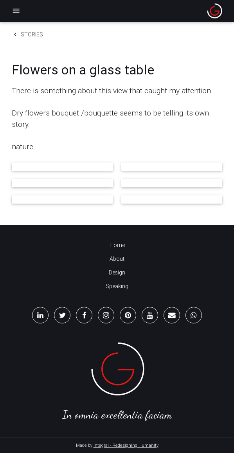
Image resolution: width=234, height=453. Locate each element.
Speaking (117, 286)
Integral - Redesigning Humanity (126, 445)
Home (117, 245)
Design (117, 272)
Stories (27, 34)
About (117, 258)
